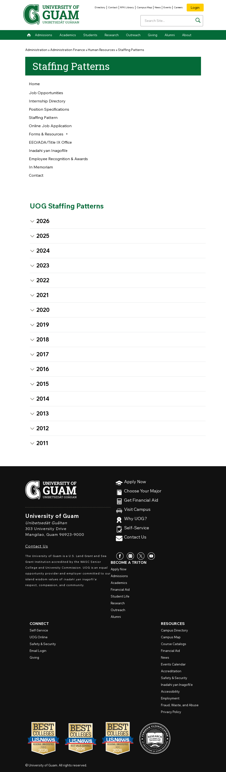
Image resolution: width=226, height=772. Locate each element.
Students (90, 35)
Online (39, 637)
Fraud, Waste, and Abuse (180, 705)
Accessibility (170, 691)
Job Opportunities (46, 92)
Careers (178, 7)
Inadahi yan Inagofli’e (48, 150)
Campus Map (144, 7)
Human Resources (101, 50)
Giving (152, 35)
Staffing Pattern (43, 117)
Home (29, 35)
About (186, 35)
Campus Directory (174, 630)
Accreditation (171, 671)
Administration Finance (67, 50)
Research (112, 35)
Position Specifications (49, 109)
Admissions (43, 35)
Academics (67, 35)
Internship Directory (47, 101)
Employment (170, 698)
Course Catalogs (173, 644)
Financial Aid (120, 589)
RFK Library (127, 7)
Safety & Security (43, 644)
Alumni (170, 35)
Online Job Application (50, 125)
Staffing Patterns (131, 50)
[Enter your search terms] (171, 20)
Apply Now (135, 481)
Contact (112, 7)
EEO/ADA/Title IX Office (50, 142)
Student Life (120, 596)
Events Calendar (173, 664)
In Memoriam (41, 167)
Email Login (38, 651)
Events (167, 7)
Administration (36, 50)
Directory (100, 7)
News (158, 7)
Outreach (133, 35)
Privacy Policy (171, 712)
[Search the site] (198, 20)
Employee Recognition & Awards (58, 158)
